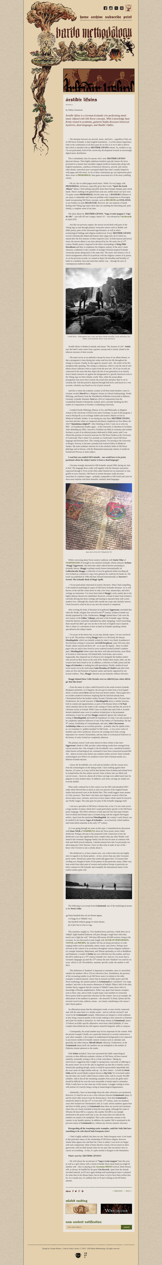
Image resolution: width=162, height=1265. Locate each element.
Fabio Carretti (74, 1249)
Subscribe (113, 17)
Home (84, 17)
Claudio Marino (55, 1249)
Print (127, 17)
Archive (97, 17)
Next (129, 1191)
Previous (118, 1191)
